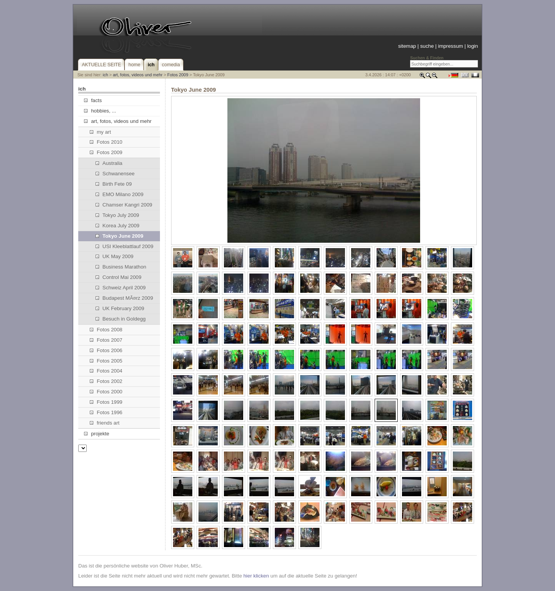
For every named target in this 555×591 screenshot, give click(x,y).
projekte (96, 434)
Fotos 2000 (106, 392)
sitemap (407, 46)
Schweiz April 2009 (121, 287)
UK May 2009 (115, 256)
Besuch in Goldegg (121, 319)
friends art (104, 423)
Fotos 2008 (106, 329)
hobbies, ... (100, 111)
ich (105, 74)
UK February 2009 (120, 308)
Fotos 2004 (106, 371)
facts (93, 100)
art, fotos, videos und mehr (138, 74)
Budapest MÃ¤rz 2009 (124, 298)
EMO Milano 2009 (119, 194)
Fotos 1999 (106, 402)
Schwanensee (115, 173)
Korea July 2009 (118, 225)
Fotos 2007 (106, 340)
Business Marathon (121, 267)
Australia (109, 163)
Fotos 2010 (106, 142)
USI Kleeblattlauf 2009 (124, 246)
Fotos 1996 (106, 412)
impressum (450, 46)
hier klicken (256, 576)
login (472, 46)
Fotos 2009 (177, 74)
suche (427, 46)
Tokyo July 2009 (117, 215)
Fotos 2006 (106, 350)
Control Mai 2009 (118, 277)
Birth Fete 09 (114, 184)
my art (100, 132)
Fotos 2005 (106, 361)
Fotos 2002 (106, 381)
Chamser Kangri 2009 (124, 205)
